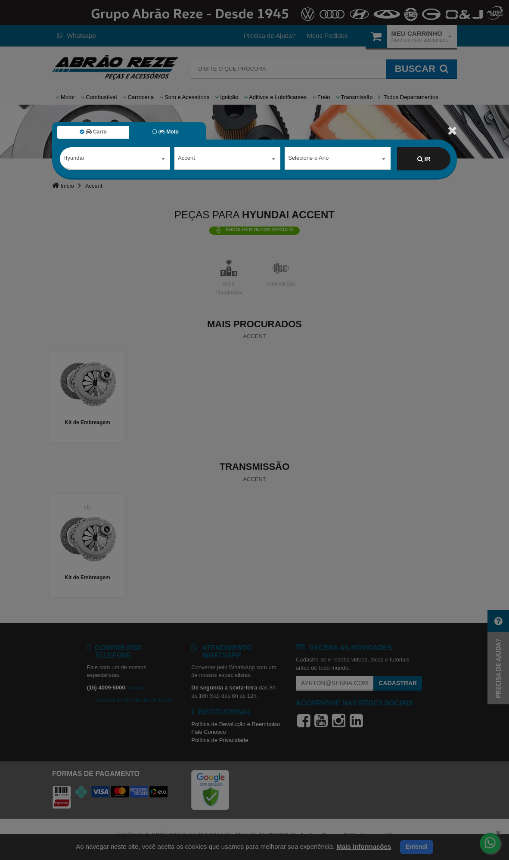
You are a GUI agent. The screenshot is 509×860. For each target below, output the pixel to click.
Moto (165, 132)
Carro (93, 132)
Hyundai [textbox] (73, 158)
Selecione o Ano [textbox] (308, 158)
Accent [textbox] (186, 158)
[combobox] (115, 159)
